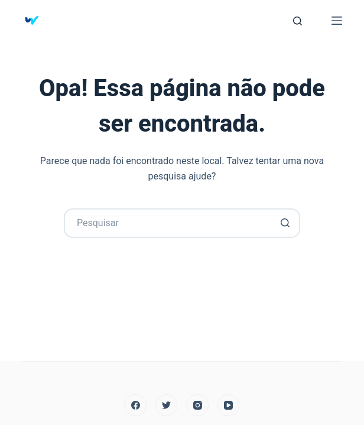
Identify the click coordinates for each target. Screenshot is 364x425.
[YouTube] (228, 405)
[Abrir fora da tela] (337, 20)
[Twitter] (166, 405)
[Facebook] (135, 405)
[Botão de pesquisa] (285, 223)
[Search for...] (182, 223)
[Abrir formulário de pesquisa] (297, 21)
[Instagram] (197, 405)
